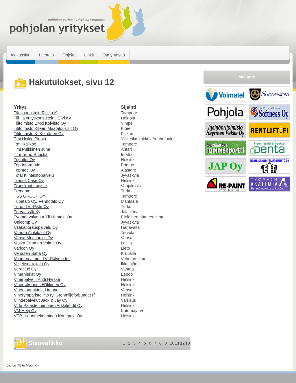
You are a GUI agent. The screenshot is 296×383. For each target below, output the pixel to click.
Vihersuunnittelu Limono (36, 290)
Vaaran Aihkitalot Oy (32, 232)
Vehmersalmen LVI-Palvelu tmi (42, 258)
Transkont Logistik (30, 185)
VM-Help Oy (25, 310)
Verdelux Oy (25, 269)
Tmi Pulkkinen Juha (32, 149)
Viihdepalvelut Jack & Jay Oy (40, 300)
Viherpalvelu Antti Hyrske (37, 279)
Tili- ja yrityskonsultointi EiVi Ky (42, 118)
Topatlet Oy (24, 159)
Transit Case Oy (29, 180)
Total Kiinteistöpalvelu (34, 175)
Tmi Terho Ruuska (31, 154)
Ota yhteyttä (114, 55)
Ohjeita (69, 55)
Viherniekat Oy (27, 274)
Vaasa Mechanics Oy (33, 237)
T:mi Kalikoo (25, 144)
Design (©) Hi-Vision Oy (22, 365)
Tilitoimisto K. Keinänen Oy (39, 133)
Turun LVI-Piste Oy (31, 206)
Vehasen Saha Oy (30, 253)
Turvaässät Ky (27, 211)
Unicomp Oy (25, 222)
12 (182, 343)
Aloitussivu (20, 55)
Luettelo (46, 55)
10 (172, 343)
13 (187, 343)
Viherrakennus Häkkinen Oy (40, 284)
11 (177, 343)
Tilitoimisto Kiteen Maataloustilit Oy (46, 128)
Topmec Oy (24, 170)
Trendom (22, 191)
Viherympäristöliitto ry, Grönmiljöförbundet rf (54, 295)
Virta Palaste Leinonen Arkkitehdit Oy (48, 305)
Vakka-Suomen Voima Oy (37, 243)
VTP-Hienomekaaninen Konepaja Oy (48, 316)
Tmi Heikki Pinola (30, 139)
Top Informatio (27, 165)
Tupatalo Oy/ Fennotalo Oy (39, 201)
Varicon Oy (24, 248)
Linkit (89, 55)
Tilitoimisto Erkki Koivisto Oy (40, 123)
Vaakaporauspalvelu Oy (36, 227)
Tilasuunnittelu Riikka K (35, 113)
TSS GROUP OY (29, 196)
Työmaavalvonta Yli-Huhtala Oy (43, 217)
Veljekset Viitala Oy (31, 264)
